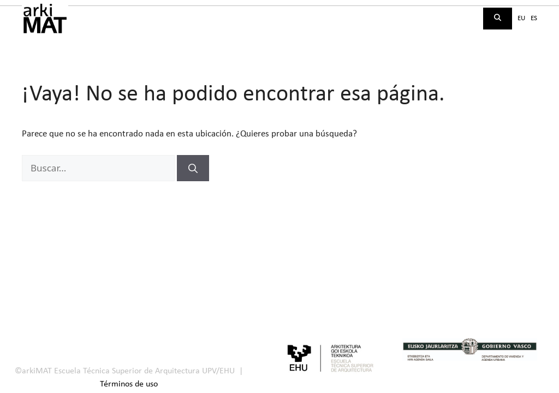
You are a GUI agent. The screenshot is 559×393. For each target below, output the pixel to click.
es (534, 18)
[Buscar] (193, 168)
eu (521, 18)
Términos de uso (129, 384)
